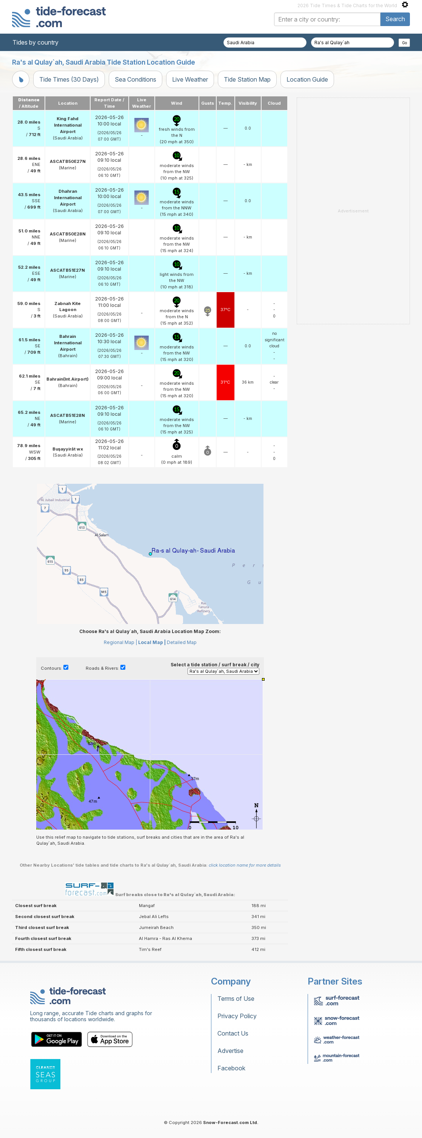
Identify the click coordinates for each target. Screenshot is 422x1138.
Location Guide (307, 79)
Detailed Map (182, 642)
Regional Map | (120, 642)
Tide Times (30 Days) (69, 79)
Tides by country (35, 42)
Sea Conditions (135, 79)
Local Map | (152, 642)
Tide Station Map (247, 79)
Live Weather (190, 79)
